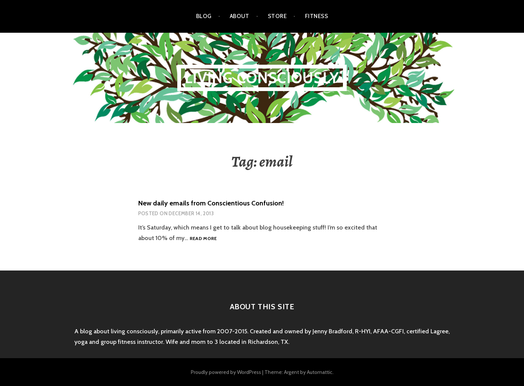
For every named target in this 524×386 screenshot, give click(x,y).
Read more (203, 239)
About (239, 16)
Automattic (319, 372)
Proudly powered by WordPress (226, 372)
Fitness (316, 16)
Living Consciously (262, 77)
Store (277, 16)
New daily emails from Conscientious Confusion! (211, 203)
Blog (203, 16)
